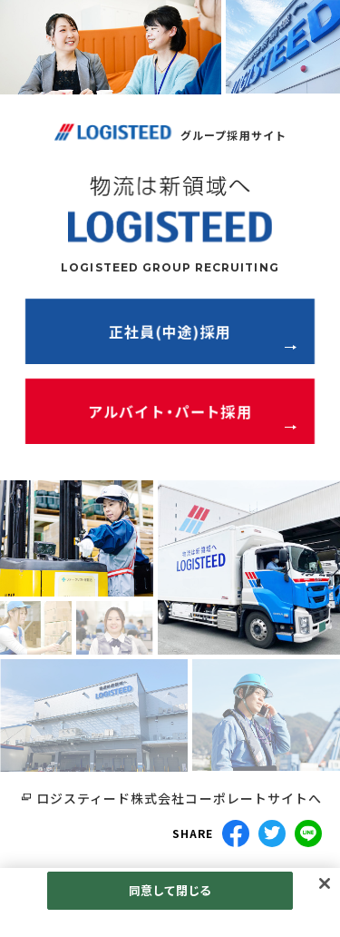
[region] (170, 902)
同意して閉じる (170, 890)
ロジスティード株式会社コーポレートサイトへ (179, 798)
